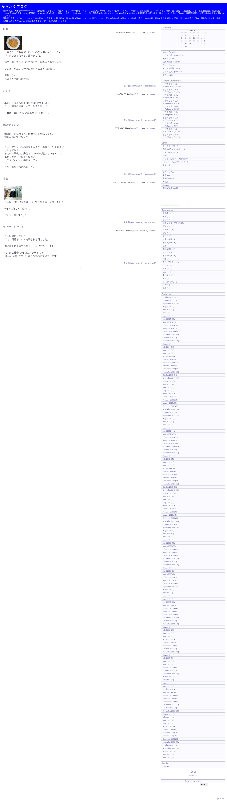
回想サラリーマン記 (171, 223)
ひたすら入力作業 (170, 72)
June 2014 (166, 350)
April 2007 (167, 602)
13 (201, 38)
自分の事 (166, 220)
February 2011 (168, 474)
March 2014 (167, 359)
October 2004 (168, 670)
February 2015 (168, 325)
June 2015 (166, 313)
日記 (164, 272)
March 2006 (167, 642)
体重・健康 (167, 239)
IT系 (164, 259)
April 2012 (167, 431)
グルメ (165, 226)
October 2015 (168, 300)
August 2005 (167, 655)
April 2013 (167, 394)
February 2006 (168, 645)
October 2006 (168, 621)
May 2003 (166, 723)
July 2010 (166, 496)
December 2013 (169, 369)
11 (194, 38)
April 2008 (167, 571)
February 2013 (168, 400)
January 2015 (168, 328)
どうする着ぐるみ (170, 55)
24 (190, 44)
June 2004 (166, 683)
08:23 (136, 128)
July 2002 (166, 754)
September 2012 (169, 415)
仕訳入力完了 (168, 62)
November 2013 (169, 372)
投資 (164, 216)
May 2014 (166, 353)
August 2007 (167, 589)
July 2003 (166, 717)
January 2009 (168, 552)
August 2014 (167, 344)
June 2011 (166, 462)
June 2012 (166, 425)
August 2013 (167, 381)
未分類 (127, 86)
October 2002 (168, 745)
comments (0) (137, 86)
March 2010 (167, 509)
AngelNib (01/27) (171, 98)
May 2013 (166, 390)
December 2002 (169, 739)
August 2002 (167, 751)
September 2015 (169, 303)
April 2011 (167, 468)
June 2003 (166, 720)
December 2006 (169, 614)
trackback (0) (150, 86)
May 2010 (166, 502)
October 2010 (168, 487)
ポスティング (11, 124)
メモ (164, 278)
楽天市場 (166, 165)
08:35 (136, 230)
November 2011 (169, 446)
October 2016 (168, 297)
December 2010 (169, 481)
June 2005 (166, 661)
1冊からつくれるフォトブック (175, 162)
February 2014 (168, 362)
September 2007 (169, 586)
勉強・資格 (167, 242)
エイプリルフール (13, 227)
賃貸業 (165, 213)
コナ (164, 75)
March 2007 (167, 605)
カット (165, 65)
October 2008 (168, 561)
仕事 (164, 246)
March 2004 (167, 692)
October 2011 (168, 449)
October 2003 (168, 708)
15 (181, 41)
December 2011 (169, 443)
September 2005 (169, 652)
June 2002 (166, 757)
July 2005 (166, 658)
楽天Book (167, 175)
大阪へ (165, 58)
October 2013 (168, 375)
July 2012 (166, 421)
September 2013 (169, 378)
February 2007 (168, 608)
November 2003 (169, 705)
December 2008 (169, 555)
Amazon (166, 185)
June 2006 (166, 633)
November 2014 (169, 334)
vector (165, 156)
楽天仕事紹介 (168, 178)
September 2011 (169, 453)
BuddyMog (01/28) (172, 92)
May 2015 (166, 316)
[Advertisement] (170, 198)
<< (78, 267)
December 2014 (169, 331)
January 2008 (168, 580)
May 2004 (166, 686)
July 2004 (166, 680)
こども (165, 265)
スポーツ (166, 229)
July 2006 (166, 630)
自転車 (165, 233)
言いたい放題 (168, 282)
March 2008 (167, 574)
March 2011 (167, 471)
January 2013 (168, 403)
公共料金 (166, 285)
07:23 (136, 32)
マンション (167, 252)
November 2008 (169, 558)
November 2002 (169, 742)
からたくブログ (14, 6)
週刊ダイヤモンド (170, 146)
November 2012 (169, 409)
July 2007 (166, 593)
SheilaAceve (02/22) (173, 86)
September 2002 (169, 748)
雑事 (164, 268)
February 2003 (168, 733)
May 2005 (166, 664)
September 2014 (169, 341)
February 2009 (168, 549)
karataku (152, 32)
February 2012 (168, 437)
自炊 (5, 29)
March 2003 (167, 729)
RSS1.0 (193, 772)
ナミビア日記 (168, 262)
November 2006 (169, 617)
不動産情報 (167, 249)
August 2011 (167, 456)
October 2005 (168, 649)
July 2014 (166, 347)
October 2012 (168, 412)
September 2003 (169, 711)
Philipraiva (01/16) (172, 114)
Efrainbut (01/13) (171, 120)
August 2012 (167, 418)
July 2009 (166, 533)
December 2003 (169, 701)
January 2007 (168, 611)
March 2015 (167, 322)
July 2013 (166, 384)
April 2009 (167, 543)
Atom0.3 (192, 775)
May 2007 (166, 599)
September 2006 (169, 624)
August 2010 (167, 493)
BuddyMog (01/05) (172, 137)
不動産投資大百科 (170, 188)
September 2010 (169, 490)
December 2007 (169, 583)
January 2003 (168, 736)
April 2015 (167, 319)
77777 (6, 90)
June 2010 (166, 499)
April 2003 (167, 726)
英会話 (165, 182)
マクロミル (167, 169)
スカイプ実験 (168, 68)
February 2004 (168, 695)
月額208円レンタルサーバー (175, 149)
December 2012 (169, 406)
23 (186, 44)
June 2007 (166, 596)
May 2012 (166, 428)
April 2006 (167, 639)
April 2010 (167, 505)
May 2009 (166, 540)
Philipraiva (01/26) (172, 103)
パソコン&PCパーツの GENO (175, 159)
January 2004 (168, 698)
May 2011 (166, 465)
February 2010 (168, 512)
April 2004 (167, 689)
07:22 (136, 182)
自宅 (164, 288)
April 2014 (167, 356)
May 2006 (166, 636)
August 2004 (167, 677)
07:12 (136, 94)
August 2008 (167, 568)
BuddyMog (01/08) (172, 131)
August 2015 (167, 306)
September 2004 (169, 673)
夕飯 (5, 178)
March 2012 (167, 434)
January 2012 (168, 440)
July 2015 (166, 310)
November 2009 (169, 521)
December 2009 (169, 518)
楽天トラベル (168, 172)
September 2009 (169, 527)
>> (197, 30)
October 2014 (168, 338)
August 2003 (167, 714)
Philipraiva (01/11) (172, 126)
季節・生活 (167, 255)
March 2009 (167, 546)
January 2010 (168, 515)
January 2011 (168, 477)
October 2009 (168, 524)
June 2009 (166, 537)
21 (205, 41)
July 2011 (166, 459)
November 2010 (169, 484)
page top (221, 799)
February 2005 (168, 667)
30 (186, 46)
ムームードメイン (170, 152)
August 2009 (167, 530)
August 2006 (167, 627)
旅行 (164, 236)
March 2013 (167, 397)
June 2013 (166, 387)
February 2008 (168, 577)
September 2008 (169, 565)
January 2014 (168, 366)
